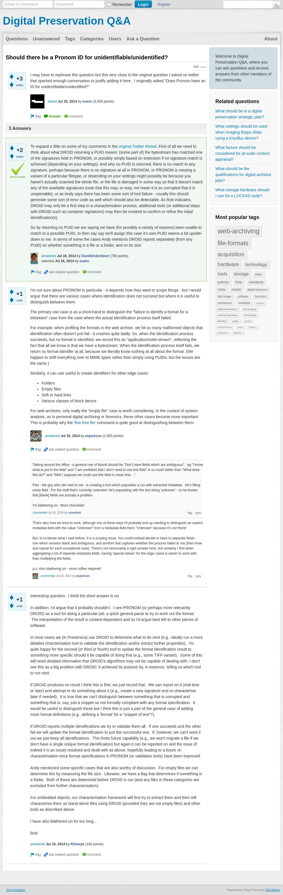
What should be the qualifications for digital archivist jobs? (243, 174)
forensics (260, 296)
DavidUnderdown (96, 256)
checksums (225, 303)
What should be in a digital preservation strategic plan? (239, 114)
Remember (122, 4)
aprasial (248, 321)
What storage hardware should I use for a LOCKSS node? (242, 193)
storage (241, 273)
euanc (87, 101)
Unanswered (46, 38)
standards (256, 282)
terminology (250, 315)
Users (115, 38)
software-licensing (224, 327)
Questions (17, 38)
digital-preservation (227, 309)
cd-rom (259, 303)
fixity (238, 282)
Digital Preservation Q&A (67, 21)
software (243, 296)
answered (48, 256)
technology (256, 264)
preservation (222, 333)
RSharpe (77, 844)
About (270, 38)
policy (235, 321)
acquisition (231, 254)
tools (222, 273)
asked (52, 101)
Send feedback (15, 890)
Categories (92, 38)
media (236, 290)
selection (252, 327)
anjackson (93, 436)
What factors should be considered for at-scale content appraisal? (242, 153)
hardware (228, 264)
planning (222, 321)
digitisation (237, 333)
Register (164, 4)
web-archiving (239, 231)
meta (221, 290)
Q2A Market (272, 890)
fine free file (85, 422)
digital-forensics (257, 289)
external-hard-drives (228, 315)
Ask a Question (143, 38)
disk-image (224, 296)
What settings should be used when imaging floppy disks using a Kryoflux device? (241, 132)
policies (223, 282)
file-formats (233, 243)
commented (40, 512)
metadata (244, 303)
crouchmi (74, 512)
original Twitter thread (137, 146)
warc (258, 274)
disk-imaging (249, 309)
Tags (70, 38)
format (240, 327)
